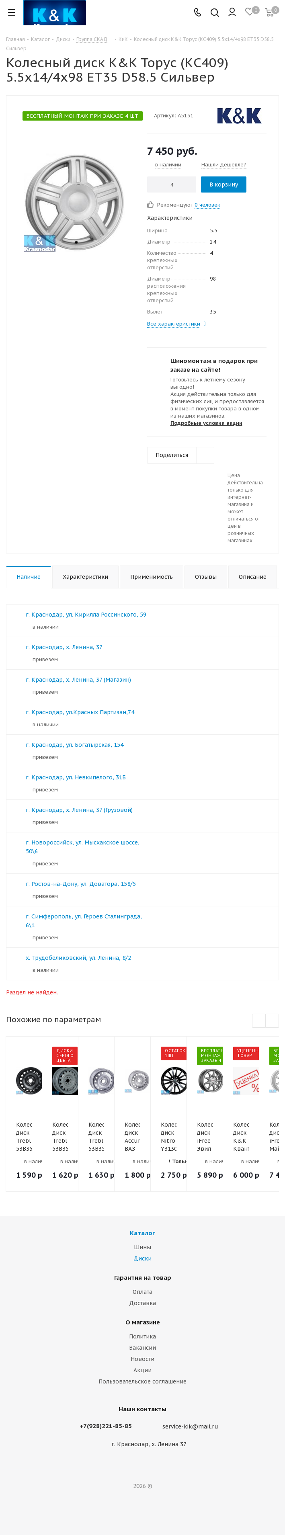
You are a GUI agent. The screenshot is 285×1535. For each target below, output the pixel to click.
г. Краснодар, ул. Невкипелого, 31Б (76, 777)
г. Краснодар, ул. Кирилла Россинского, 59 (86, 614)
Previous (259, 1021)
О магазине (142, 1322)
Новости (142, 1359)
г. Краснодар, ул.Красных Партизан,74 (80, 712)
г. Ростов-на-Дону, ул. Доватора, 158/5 (81, 883)
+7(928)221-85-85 (106, 1426)
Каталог (142, 1233)
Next (272, 1021)
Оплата (142, 1291)
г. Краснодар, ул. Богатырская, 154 (74, 744)
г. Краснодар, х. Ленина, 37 (64, 647)
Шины (142, 1247)
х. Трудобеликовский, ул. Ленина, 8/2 (78, 957)
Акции (142, 1370)
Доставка (142, 1303)
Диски (142, 1258)
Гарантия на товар (142, 1277)
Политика (142, 1336)
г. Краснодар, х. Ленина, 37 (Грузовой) (79, 810)
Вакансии (142, 1347)
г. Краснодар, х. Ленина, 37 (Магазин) (78, 679)
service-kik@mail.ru (190, 1426)
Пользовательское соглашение (142, 1381)
